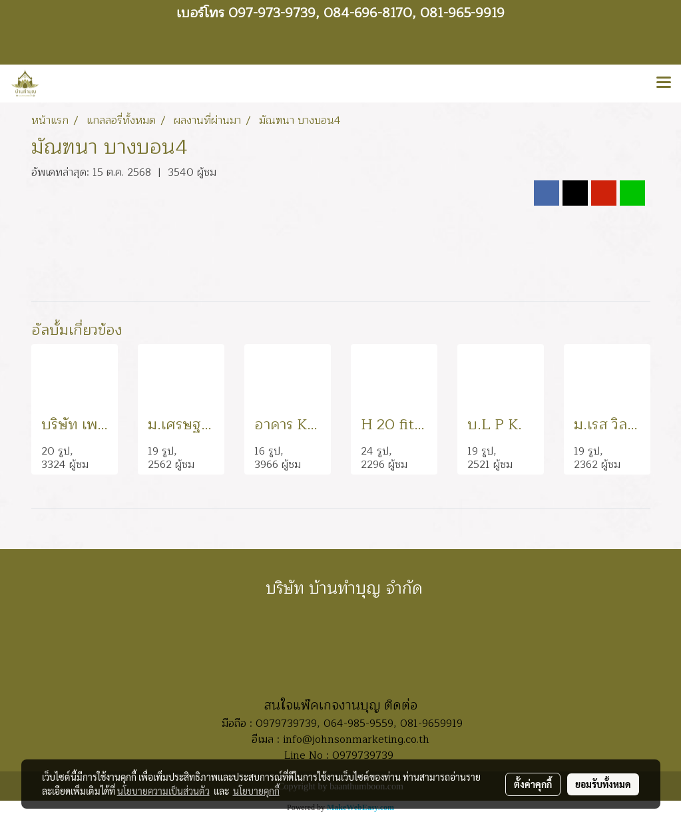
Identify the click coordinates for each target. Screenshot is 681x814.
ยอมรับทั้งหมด (603, 784)
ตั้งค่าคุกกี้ (533, 784)
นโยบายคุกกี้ (256, 791)
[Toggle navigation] (663, 83)
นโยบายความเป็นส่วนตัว (163, 791)
